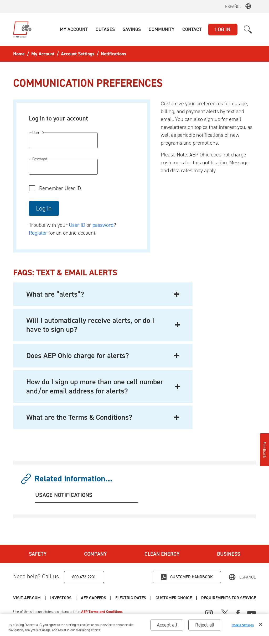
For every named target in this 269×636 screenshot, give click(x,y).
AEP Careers (93, 598)
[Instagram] (209, 614)
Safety (37, 553)
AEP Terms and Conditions (102, 611)
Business (228, 553)
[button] (74, 29)
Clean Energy (161, 553)
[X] (225, 613)
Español (233, 6)
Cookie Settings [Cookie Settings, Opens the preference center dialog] (243, 626)
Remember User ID (60, 188)
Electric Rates (130, 598)
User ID (77, 225)
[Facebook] (238, 613)
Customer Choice (174, 598)
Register (38, 232)
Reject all (204, 626)
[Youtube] (251, 613)
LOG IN (222, 29)
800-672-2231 (84, 577)
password (102, 225)
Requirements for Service (228, 598)
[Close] (260, 625)
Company (95, 553)
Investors (60, 598)
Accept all (167, 626)
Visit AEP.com (27, 598)
